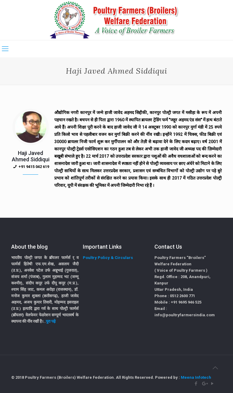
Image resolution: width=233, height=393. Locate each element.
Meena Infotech (196, 377)
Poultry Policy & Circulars (108, 257)
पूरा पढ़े (51, 321)
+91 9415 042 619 (34, 166)
